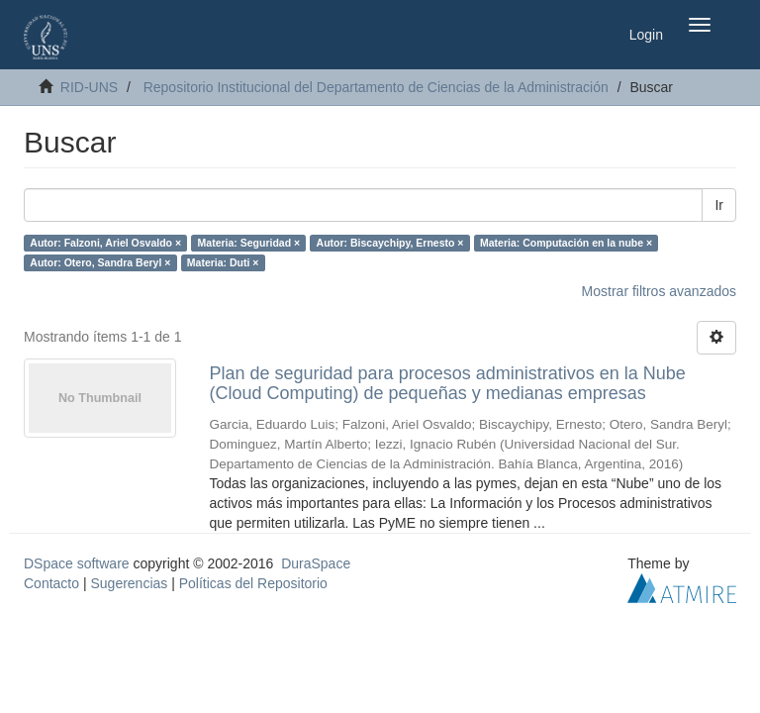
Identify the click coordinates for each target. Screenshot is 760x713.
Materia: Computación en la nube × (566, 243)
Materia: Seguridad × (249, 243)
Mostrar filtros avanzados (659, 291)
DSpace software (77, 563)
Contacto (51, 583)
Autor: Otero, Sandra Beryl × (100, 262)
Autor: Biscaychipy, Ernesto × (390, 243)
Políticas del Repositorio (253, 583)
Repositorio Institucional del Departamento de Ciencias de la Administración (376, 87)
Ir (718, 205)
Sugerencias (128, 583)
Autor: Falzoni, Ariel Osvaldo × (105, 243)
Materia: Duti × (223, 262)
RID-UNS (89, 87)
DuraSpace (315, 563)
